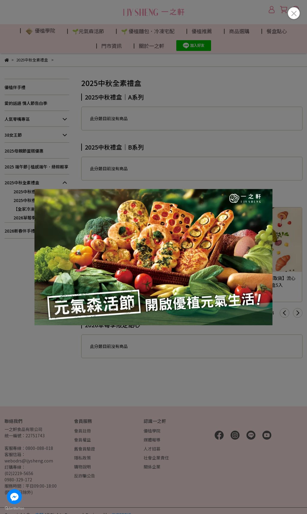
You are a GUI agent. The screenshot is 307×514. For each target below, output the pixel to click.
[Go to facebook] (14, 496)
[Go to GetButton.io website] (14, 508)
